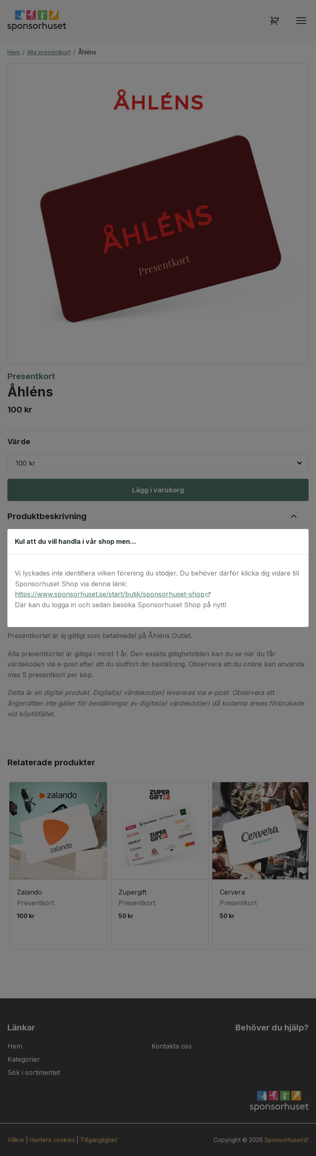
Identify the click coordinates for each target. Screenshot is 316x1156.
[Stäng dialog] (298, 541)
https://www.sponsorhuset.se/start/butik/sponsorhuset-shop (109, 594)
